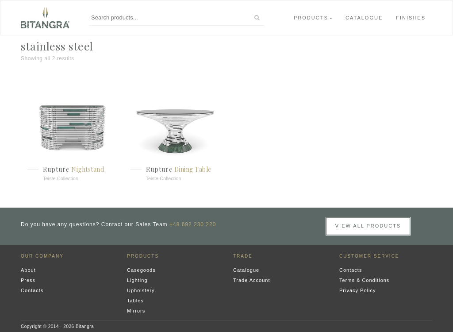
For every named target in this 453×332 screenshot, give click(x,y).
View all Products (368, 225)
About (28, 270)
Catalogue (364, 17)
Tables (135, 300)
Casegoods (141, 270)
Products (311, 17)
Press (28, 280)
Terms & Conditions (364, 280)
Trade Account (251, 280)
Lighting (137, 280)
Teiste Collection (60, 178)
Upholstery (141, 290)
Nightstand (87, 169)
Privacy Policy (357, 290)
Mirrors (136, 310)
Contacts (32, 290)
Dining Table (192, 169)
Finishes (411, 17)
